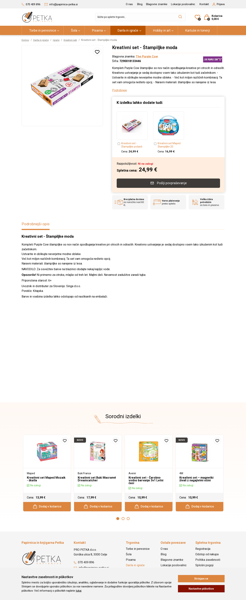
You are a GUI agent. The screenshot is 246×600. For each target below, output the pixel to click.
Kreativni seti (73, 40)
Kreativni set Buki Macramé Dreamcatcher (97, 478)
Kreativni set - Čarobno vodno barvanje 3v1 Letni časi (146, 479)
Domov (26, 40)
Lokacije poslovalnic (183, 4)
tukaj (78, 590)
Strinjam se (201, 578)
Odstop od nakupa (207, 554)
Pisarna (97, 30)
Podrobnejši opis (37, 223)
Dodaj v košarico (47, 506)
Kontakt (204, 4)
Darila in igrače (128, 30)
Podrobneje (119, 90)
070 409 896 (84, 562)
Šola (74, 30)
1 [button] (117, 518)
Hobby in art (161, 30)
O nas (129, 4)
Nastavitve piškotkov (201, 588)
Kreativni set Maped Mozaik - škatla (46, 478)
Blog (139, 4)
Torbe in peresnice (42, 30)
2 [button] (123, 518)
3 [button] (128, 518)
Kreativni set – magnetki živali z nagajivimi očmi (196, 478)
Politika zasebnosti (207, 560)
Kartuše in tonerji (197, 30)
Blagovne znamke (156, 4)
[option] (132, 132)
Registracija (202, 549)
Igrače (58, 40)
